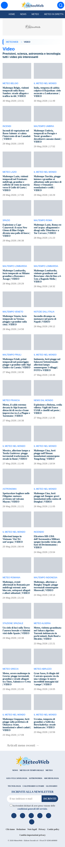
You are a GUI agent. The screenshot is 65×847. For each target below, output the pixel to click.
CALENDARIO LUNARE (33, 786)
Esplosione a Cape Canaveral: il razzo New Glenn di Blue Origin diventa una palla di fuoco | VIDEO (16, 230)
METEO (49, 770)
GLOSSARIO (51, 786)
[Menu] (4, 5)
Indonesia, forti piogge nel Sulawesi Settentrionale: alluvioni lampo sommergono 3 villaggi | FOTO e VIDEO (47, 365)
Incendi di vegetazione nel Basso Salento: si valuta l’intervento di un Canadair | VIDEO (17, 134)
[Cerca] (60, 5)
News (23, 14)
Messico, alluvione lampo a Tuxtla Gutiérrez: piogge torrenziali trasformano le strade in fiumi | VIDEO (16, 454)
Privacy (42, 829)
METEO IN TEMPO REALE (32, 770)
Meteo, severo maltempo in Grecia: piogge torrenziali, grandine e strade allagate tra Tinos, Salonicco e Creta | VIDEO (17, 679)
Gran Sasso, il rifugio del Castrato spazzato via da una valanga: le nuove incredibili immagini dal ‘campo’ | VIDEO (46, 679)
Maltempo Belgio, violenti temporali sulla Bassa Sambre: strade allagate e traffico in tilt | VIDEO (16, 92)
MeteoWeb (12, 42)
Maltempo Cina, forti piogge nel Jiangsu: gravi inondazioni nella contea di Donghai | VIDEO (47, 497)
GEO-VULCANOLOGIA (16, 778)
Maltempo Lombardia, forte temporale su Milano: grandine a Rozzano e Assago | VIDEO (16, 274)
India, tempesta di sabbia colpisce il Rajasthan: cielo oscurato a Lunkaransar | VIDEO (47, 92)
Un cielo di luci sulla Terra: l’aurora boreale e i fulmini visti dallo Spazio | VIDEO (16, 630)
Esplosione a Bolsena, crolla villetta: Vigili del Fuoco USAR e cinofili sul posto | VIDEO (48, 408)
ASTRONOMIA (35, 778)
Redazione (21, 829)
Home (12, 14)
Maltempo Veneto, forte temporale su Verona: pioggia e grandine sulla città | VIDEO (15, 320)
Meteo (35, 14)
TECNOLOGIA (14, 786)
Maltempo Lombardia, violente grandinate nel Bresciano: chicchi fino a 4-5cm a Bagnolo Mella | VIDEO (47, 276)
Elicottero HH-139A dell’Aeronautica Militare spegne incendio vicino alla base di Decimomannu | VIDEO (47, 542)
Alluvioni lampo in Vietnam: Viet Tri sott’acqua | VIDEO (13, 539)
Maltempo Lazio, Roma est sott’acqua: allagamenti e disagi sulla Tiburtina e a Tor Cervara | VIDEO (47, 228)
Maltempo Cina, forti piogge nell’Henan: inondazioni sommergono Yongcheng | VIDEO (46, 454)
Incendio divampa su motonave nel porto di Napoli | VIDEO (45, 319)
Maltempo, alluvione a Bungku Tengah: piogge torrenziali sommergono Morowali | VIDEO (46, 586)
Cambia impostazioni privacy (32, 835)
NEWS (15, 770)
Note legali (32, 829)
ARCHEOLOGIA (51, 778)
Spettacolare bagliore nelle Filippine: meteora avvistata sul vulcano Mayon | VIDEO (16, 497)
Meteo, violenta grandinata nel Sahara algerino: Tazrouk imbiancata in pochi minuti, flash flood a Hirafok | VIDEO (47, 633)
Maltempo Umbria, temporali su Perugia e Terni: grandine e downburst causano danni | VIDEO (47, 136)
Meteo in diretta (54, 14)
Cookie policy (53, 829)
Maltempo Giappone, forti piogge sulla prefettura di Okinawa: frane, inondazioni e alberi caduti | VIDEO (17, 725)
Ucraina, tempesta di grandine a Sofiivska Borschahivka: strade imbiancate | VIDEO (45, 723)
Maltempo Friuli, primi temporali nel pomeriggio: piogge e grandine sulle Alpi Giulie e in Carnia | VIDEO (17, 363)
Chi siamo (10, 829)
